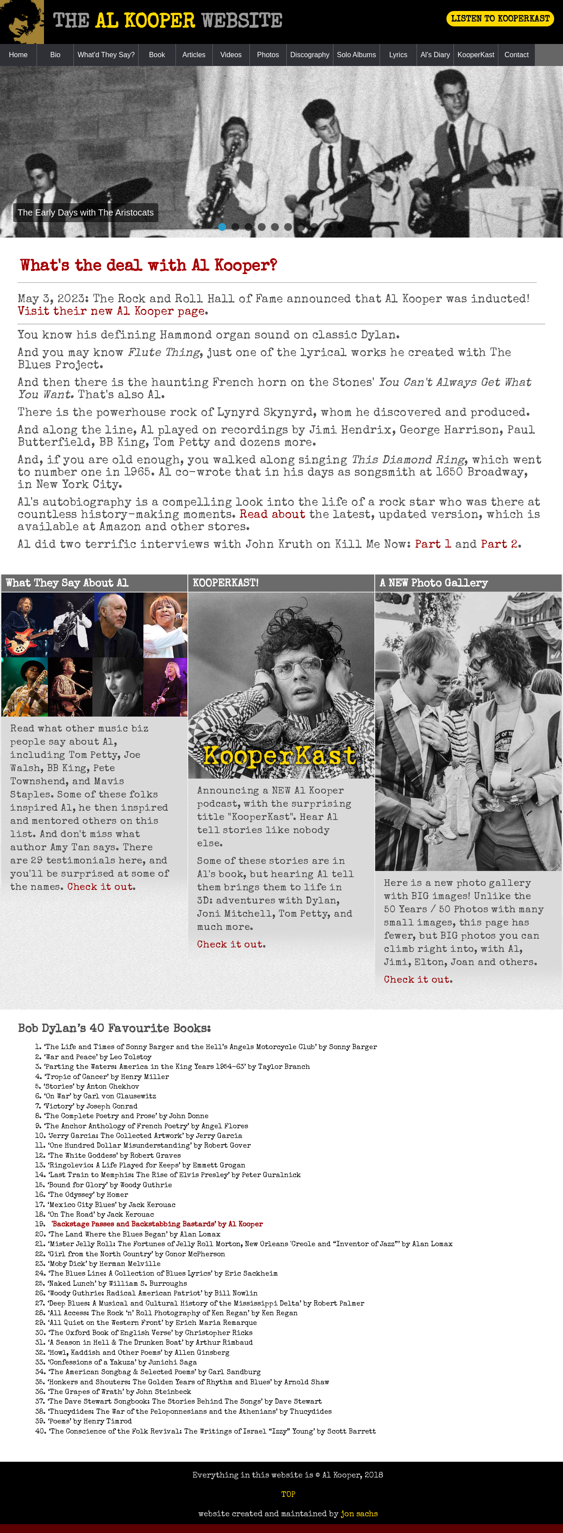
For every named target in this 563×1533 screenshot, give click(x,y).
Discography (309, 55)
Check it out (100, 888)
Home (18, 55)
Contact (517, 55)
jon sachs (359, 1514)
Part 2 (499, 545)
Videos (231, 55)
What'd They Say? (106, 55)
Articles (194, 55)
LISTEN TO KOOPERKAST (500, 19)
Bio (55, 55)
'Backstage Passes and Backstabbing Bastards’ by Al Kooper (157, 1225)
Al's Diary (435, 55)
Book (157, 55)
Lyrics (398, 55)
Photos (268, 55)
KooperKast (475, 55)
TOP (288, 1495)
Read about (272, 515)
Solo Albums (356, 55)
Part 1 (433, 545)
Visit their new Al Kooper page (111, 312)
